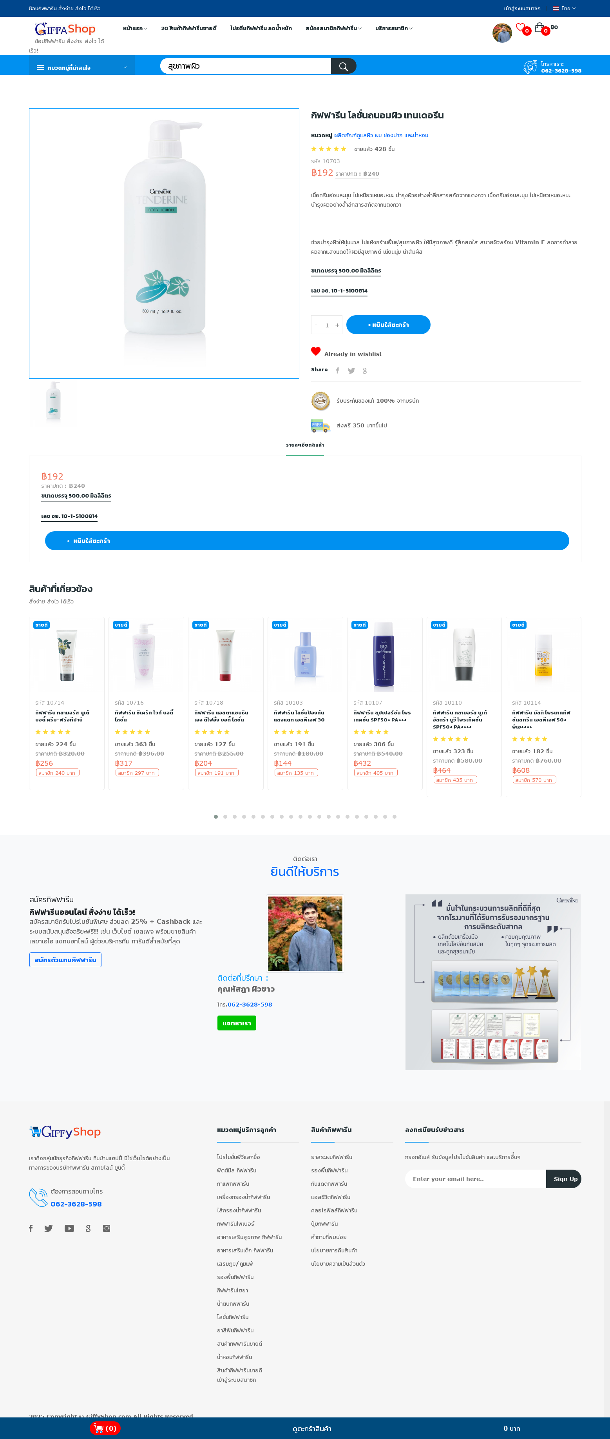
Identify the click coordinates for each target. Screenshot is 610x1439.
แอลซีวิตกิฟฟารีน (330, 1191)
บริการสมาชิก (394, 29)
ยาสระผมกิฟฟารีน (331, 1151)
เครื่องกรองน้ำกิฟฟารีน (243, 1191)
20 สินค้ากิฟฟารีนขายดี (189, 28)
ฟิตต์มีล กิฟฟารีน (236, 1164)
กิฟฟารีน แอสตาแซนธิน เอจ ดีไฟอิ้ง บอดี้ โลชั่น (222, 716)
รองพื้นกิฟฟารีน (235, 1271)
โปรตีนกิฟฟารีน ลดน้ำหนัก (261, 28)
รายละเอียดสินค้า (305, 445)
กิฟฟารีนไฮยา (232, 1284)
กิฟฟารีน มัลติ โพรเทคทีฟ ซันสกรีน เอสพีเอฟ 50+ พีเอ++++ (541, 719)
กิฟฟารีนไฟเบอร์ (235, 1217)
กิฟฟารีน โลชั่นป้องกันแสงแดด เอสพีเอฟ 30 (301, 716)
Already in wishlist (346, 354)
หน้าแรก (135, 29)
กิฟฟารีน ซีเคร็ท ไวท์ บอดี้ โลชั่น (144, 716)
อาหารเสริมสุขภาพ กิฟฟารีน (249, 1231)
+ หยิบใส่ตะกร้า (388, 324)
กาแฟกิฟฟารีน (233, 1177)
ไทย (564, 8)
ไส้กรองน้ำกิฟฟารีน (239, 1204)
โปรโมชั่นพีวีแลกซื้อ (238, 1151)
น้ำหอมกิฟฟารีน (234, 1351)
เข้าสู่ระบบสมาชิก (522, 8)
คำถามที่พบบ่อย (329, 1231)
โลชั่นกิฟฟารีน (232, 1311)
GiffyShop (101, 1410)
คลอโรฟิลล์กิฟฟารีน (334, 1204)
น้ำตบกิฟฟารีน (233, 1297)
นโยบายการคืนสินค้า (334, 1244)
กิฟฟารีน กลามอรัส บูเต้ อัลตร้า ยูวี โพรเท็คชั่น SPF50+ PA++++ (461, 719)
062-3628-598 (561, 71)
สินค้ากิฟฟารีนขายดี (239, 1337)
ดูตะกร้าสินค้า (312, 1428)
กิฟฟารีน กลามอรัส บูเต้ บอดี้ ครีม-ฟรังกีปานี (63, 716)
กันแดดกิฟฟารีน (329, 1177)
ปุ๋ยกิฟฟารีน (324, 1217)
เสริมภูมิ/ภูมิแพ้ (235, 1257)
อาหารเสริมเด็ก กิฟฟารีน (245, 1244)
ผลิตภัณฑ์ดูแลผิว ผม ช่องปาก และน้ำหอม (380, 135)
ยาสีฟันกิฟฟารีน (235, 1324)
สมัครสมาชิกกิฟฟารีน (334, 29)
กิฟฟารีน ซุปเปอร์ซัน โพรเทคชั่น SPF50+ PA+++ (382, 716)
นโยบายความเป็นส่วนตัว (338, 1257)
